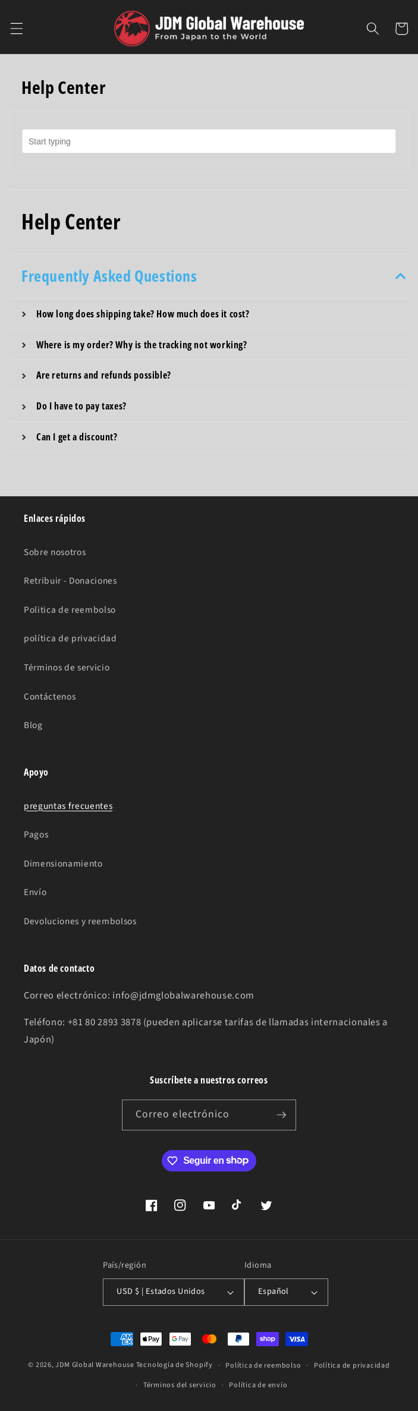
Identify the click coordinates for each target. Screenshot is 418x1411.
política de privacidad (70, 638)
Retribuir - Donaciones (70, 580)
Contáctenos (50, 696)
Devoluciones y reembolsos (80, 921)
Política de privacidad (352, 1365)
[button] (16, 28)
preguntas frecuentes (68, 805)
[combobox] (209, 141)
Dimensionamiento (63, 863)
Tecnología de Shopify (174, 1365)
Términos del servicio (179, 1385)
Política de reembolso (263, 1365)
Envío (35, 892)
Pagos (36, 834)
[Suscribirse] (281, 1115)
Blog (33, 725)
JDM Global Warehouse (94, 1365)
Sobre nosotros (55, 552)
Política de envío (258, 1385)
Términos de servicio (66, 667)
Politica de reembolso (70, 609)
